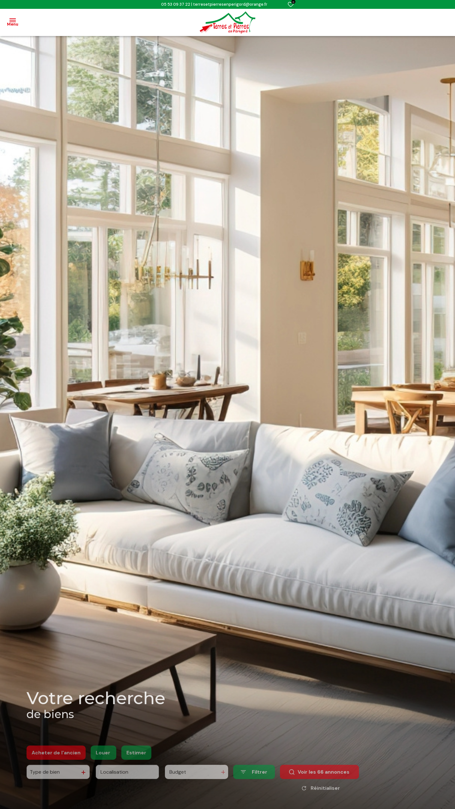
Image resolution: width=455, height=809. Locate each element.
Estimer (136, 763)
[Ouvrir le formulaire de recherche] (254, 783)
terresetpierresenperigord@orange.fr (230, 4)
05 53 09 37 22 (175, 4)
